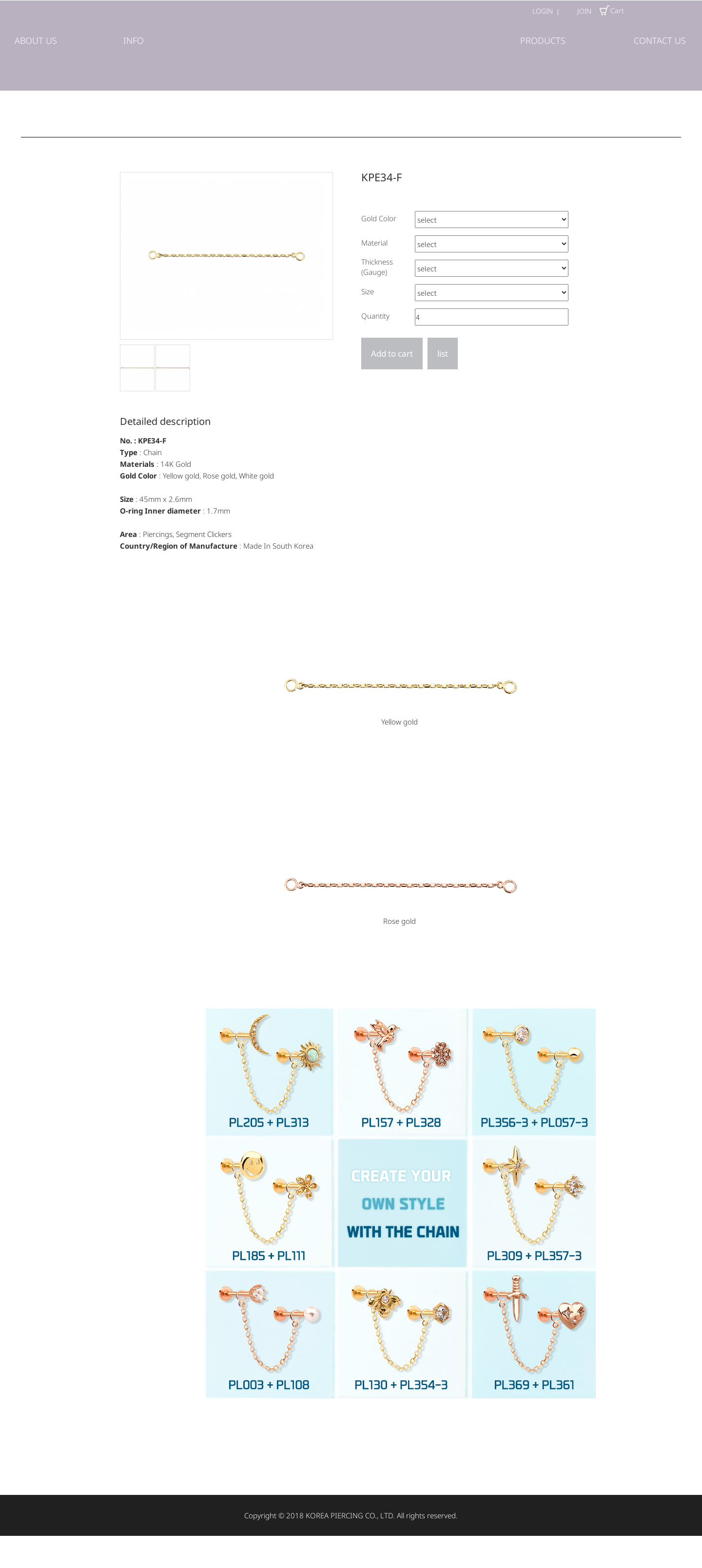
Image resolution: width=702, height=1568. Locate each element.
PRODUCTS (543, 40)
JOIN (584, 11)
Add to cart (392, 353)
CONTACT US (660, 40)
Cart (611, 11)
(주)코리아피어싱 (351, 45)
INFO (133, 40)
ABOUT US (36, 40)
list (442, 353)
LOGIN (542, 11)
